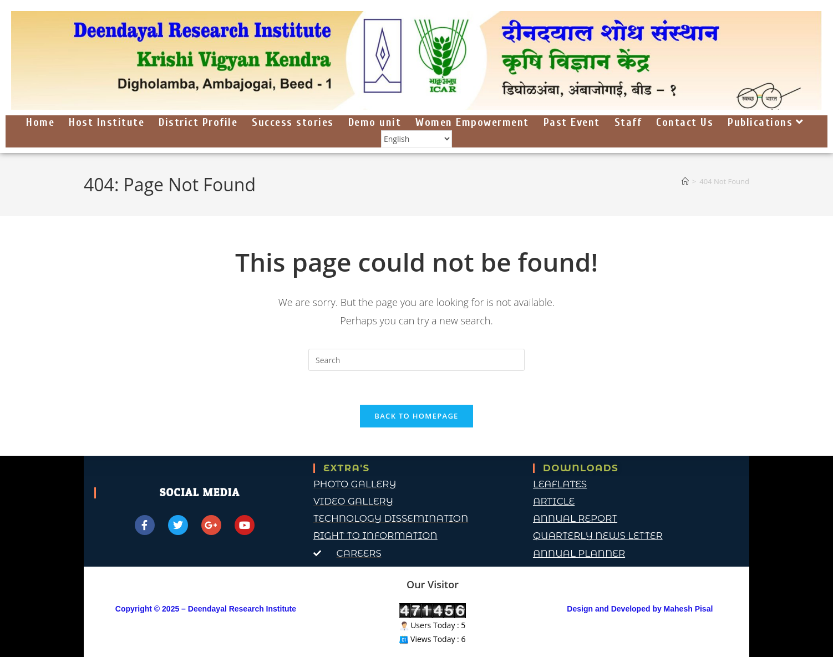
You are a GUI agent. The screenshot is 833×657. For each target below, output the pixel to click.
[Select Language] (416, 139)
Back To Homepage (416, 416)
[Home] (685, 181)
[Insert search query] (416, 360)
